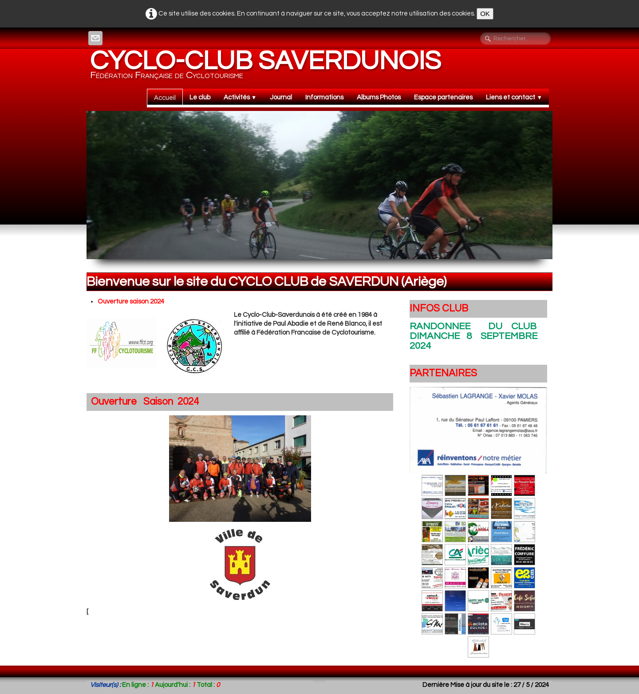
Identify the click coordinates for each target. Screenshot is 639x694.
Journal (281, 97)
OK (485, 13)
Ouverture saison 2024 (131, 301)
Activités (240, 97)
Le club (199, 97)
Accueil (165, 98)
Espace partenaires (443, 97)
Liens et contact (514, 97)
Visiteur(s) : (105, 685)
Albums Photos (379, 97)
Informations (324, 97)
